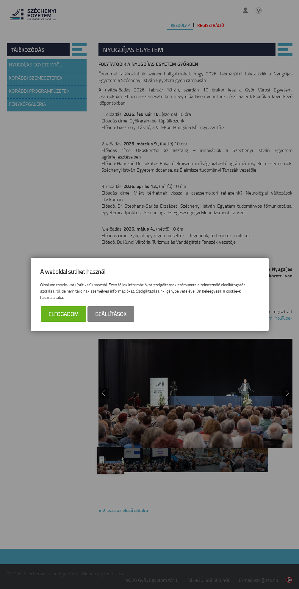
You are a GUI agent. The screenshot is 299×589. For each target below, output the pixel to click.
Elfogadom (63, 314)
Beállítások (110, 314)
